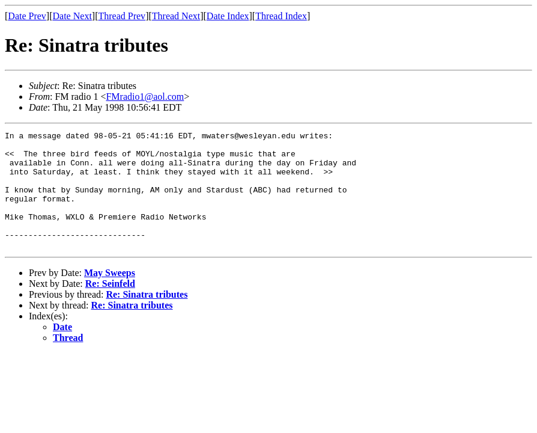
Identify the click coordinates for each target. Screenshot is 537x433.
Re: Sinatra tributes (146, 318)
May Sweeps (109, 296)
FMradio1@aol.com (145, 96)
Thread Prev (121, 16)
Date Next (72, 16)
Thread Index (281, 16)
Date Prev (27, 16)
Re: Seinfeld (110, 307)
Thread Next (176, 16)
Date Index (228, 16)
